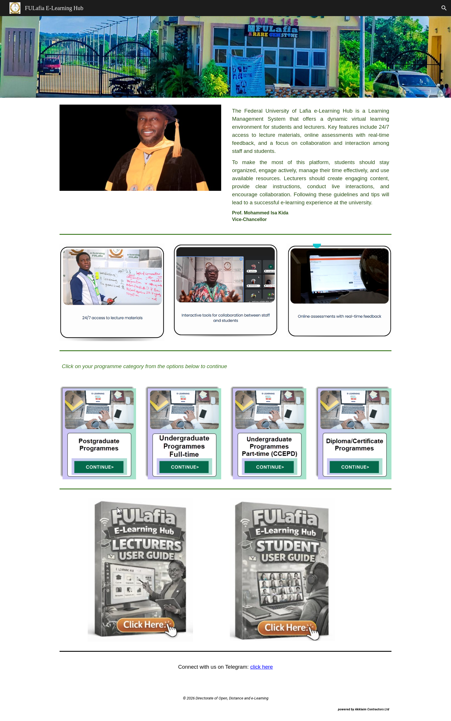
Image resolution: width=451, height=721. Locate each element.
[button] (444, 8)
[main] (310, 165)
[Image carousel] (140, 148)
